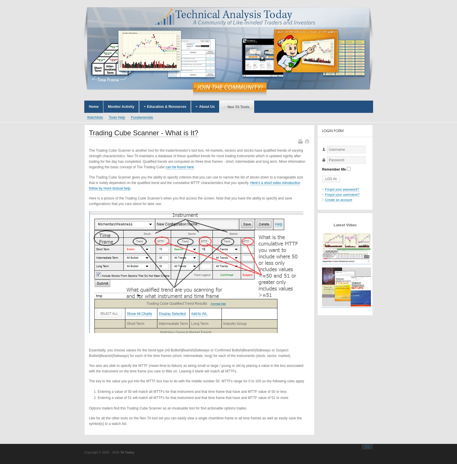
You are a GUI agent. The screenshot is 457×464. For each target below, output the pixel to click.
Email (307, 141)
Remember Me (334, 169)
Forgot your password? (342, 189)
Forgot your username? (342, 194)
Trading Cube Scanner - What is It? (143, 133)
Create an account (338, 200)
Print (300, 141)
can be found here (180, 167)
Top (367, 446)
